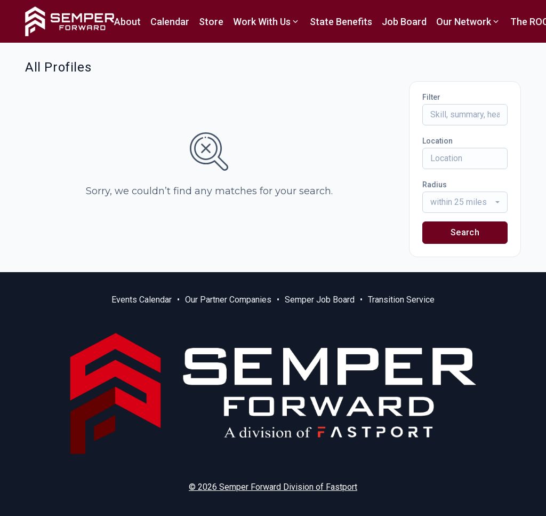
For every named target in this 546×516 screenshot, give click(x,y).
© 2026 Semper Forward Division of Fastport (273, 487)
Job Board (404, 21)
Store (211, 21)
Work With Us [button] (266, 21)
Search (465, 232)
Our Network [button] (468, 21)
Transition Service (401, 300)
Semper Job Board (320, 300)
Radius (434, 184)
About (127, 21)
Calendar (169, 21)
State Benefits (341, 21)
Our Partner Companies (228, 300)
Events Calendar (141, 300)
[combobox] (465, 202)
